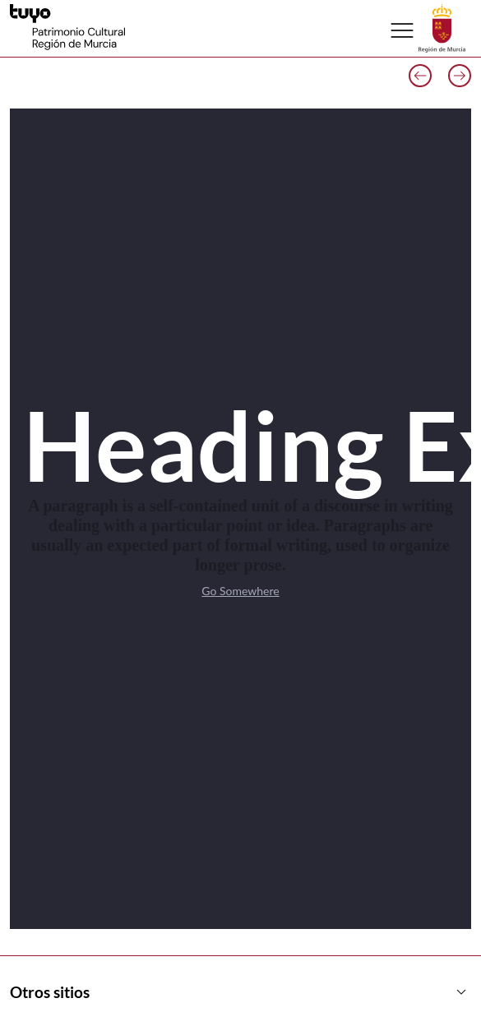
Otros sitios (240, 992)
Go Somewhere (240, 591)
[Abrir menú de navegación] (402, 30)
